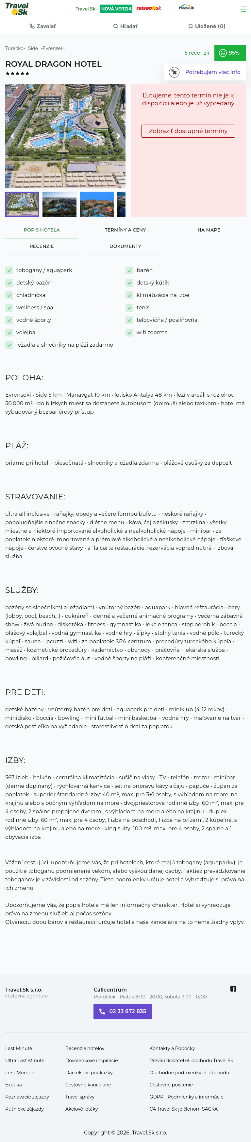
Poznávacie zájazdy (27, 1097)
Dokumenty (125, 246)
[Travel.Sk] (20, 9)
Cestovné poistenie (171, 1085)
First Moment (20, 1073)
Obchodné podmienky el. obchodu (189, 1073)
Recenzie (41, 246)
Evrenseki (54, 48)
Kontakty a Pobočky (172, 1048)
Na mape (208, 230)
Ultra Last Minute (24, 1061)
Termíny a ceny (125, 230)
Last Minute (18, 1048)
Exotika (13, 1085)
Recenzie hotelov (84, 1048)
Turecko (14, 48)
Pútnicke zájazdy (24, 1109)
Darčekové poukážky (89, 1073)
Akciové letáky (81, 1109)
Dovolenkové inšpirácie (91, 1061)
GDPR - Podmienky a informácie (187, 1097)
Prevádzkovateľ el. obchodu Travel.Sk (191, 1061)
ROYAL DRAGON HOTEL (53, 64)
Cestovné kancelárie (88, 1085)
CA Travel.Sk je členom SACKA (184, 1109)
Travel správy (79, 1097)
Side (33, 48)
